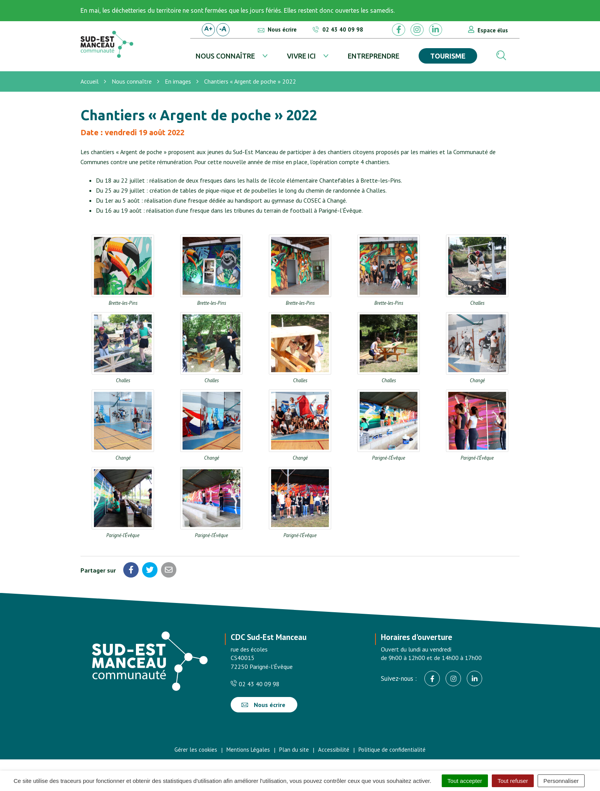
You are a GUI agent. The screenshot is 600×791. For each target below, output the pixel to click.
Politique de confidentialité (392, 749)
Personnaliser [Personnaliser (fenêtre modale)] (561, 781)
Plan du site (294, 749)
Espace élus (493, 30)
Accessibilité (333, 749)
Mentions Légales (248, 749)
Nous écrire (263, 705)
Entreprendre (373, 56)
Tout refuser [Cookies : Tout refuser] (513, 781)
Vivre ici (301, 56)
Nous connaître (225, 56)
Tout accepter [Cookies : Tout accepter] (464, 781)
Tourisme (448, 56)
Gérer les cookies (195, 749)
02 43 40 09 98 (255, 684)
